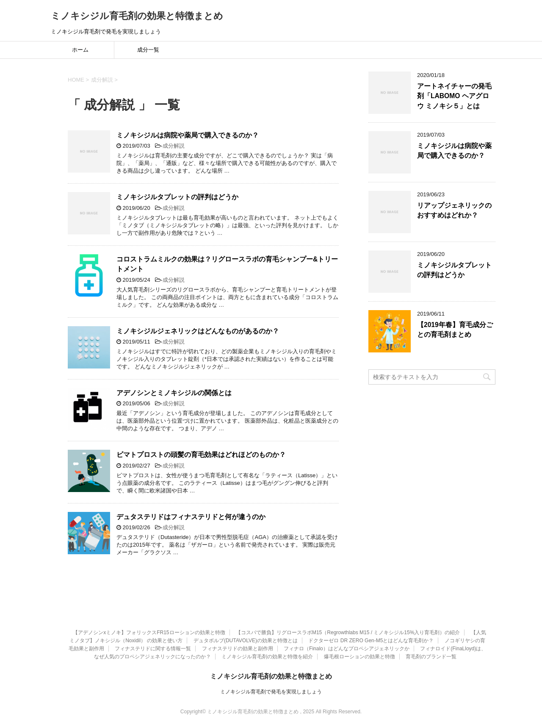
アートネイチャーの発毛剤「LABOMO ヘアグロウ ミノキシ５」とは (454, 96)
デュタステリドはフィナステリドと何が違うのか (190, 516)
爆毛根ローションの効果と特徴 (359, 657)
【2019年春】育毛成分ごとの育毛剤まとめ (455, 329)
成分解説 (174, 146)
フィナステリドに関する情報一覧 (153, 649)
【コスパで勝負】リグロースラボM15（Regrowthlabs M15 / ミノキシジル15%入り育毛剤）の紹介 (348, 632)
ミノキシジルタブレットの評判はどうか (177, 197)
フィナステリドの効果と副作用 (237, 649)
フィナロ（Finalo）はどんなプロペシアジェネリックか (346, 649)
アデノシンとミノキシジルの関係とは (174, 392)
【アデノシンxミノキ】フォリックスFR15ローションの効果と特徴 (149, 632)
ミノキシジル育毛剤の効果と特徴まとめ (137, 16)
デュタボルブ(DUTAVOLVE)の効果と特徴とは (246, 641)
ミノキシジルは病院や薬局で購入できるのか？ (187, 135)
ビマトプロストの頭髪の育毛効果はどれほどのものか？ (201, 454)
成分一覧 (148, 50)
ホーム (80, 50)
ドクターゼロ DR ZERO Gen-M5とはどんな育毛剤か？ (371, 641)
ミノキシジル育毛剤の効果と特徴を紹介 (267, 657)
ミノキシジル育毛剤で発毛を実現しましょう (271, 692)
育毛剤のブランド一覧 (431, 657)
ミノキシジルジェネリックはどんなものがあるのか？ (197, 331)
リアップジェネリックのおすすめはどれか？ (454, 210)
